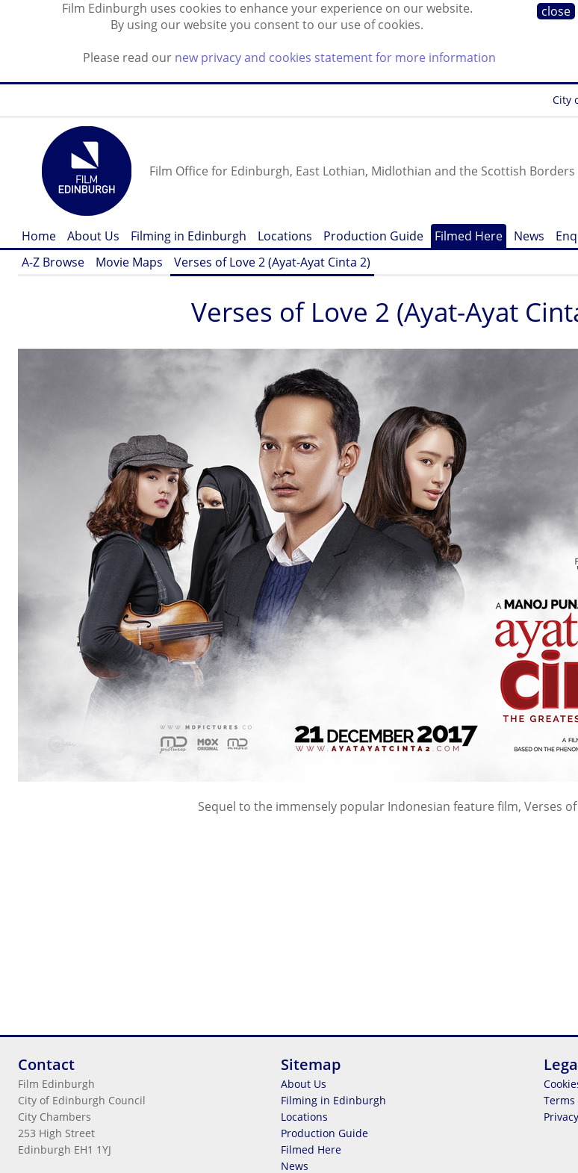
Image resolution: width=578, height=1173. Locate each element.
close (556, 11)
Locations (285, 236)
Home (39, 236)
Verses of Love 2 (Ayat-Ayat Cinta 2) (272, 262)
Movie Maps (129, 262)
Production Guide (373, 236)
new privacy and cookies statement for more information (335, 57)
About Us (93, 236)
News (529, 236)
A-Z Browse (53, 262)
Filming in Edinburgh (188, 236)
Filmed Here (469, 236)
